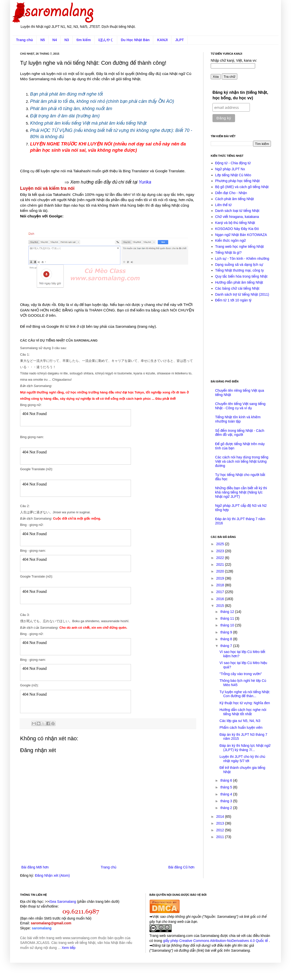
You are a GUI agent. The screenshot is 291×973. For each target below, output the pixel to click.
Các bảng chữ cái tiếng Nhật (237, 288)
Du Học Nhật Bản (135, 40)
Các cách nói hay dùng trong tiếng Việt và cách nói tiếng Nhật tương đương (241, 461)
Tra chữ (229, 76)
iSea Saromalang (62, 902)
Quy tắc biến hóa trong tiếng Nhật (241, 276)
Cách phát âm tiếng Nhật (234, 199)
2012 (220, 830)
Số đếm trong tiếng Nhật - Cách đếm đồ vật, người (239, 433)
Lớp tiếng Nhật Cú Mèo (233, 175)
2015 (220, 606)
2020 (220, 571)
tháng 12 (227, 612)
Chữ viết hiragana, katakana (237, 217)
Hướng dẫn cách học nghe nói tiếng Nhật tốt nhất (243, 712)
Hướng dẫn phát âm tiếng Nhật (239, 282)
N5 (42, 40)
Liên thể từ (223, 205)
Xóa (216, 76)
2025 (220, 544)
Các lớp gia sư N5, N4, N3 (240, 721)
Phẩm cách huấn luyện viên (241, 727)
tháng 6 (226, 780)
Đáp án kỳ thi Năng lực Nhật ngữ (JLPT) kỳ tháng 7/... (245, 748)
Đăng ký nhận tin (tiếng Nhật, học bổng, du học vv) (240, 95)
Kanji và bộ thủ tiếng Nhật (235, 223)
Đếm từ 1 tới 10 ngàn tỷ (233, 300)
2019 (220, 578)
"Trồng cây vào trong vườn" (241, 674)
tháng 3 (226, 801)
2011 (220, 837)
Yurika (144, 182)
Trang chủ (24, 40)
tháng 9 (226, 632)
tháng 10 (227, 625)
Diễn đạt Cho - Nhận (231, 193)
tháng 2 (226, 808)
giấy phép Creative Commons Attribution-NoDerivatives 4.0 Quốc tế (216, 941)
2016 (220, 599)
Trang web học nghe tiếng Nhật (239, 247)
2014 (220, 817)
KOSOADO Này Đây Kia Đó (237, 229)
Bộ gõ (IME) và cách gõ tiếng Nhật (242, 187)
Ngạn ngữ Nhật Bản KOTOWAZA (241, 235)
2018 (220, 585)
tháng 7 (226, 646)
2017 (220, 592)
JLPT (179, 40)
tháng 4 (226, 794)
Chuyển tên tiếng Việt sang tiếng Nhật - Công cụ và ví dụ (240, 406)
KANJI (162, 40)
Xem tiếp (69, 948)
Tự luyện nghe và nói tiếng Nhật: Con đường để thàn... (245, 694)
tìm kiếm (84, 40)
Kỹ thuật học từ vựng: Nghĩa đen (245, 703)
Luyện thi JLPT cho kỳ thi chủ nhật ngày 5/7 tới (242, 759)
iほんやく (105, 40)
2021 (220, 564)
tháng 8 (226, 639)
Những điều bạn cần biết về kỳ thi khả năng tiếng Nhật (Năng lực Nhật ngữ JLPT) (241, 492)
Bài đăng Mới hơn (35, 867)
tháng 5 (226, 787)
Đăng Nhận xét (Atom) (52, 875)
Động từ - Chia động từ (233, 163)
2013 (220, 823)
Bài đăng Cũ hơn (181, 867)
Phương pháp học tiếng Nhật (237, 181)
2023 (220, 551)
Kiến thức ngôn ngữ (230, 240)
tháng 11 (227, 618)
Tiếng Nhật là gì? (228, 253)
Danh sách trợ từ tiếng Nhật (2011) (242, 294)
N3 (66, 40)
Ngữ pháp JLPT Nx (230, 169)
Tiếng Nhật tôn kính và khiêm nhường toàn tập (238, 419)
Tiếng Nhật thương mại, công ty (239, 270)
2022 (220, 558)
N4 (54, 40)
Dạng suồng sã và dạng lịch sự (239, 265)
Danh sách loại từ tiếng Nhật (237, 211)
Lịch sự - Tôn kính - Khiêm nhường (242, 259)
